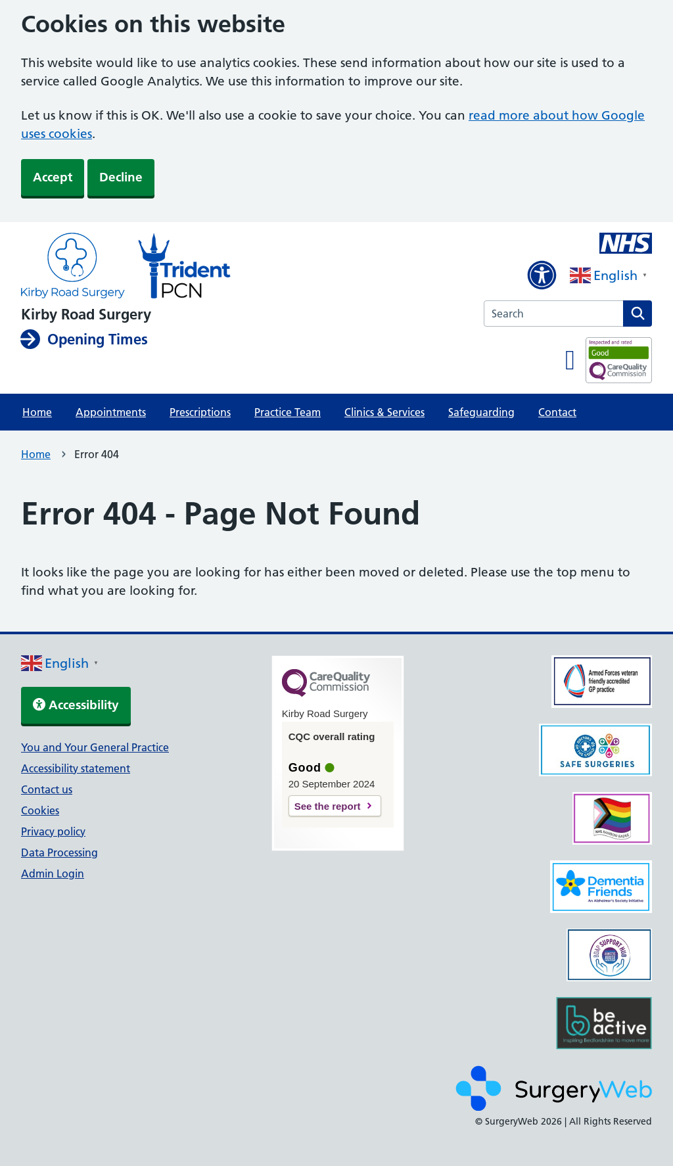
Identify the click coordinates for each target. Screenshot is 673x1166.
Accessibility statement (75, 768)
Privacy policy (53, 831)
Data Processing (59, 852)
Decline (121, 177)
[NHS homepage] (73, 267)
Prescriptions (200, 412)
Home (37, 412)
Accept (52, 177)
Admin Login (52, 873)
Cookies (40, 810)
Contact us (46, 789)
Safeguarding (481, 412)
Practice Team (287, 412)
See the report (327, 806)
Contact (557, 412)
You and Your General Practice (95, 747)
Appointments (111, 412)
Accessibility (76, 704)
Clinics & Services (384, 412)
